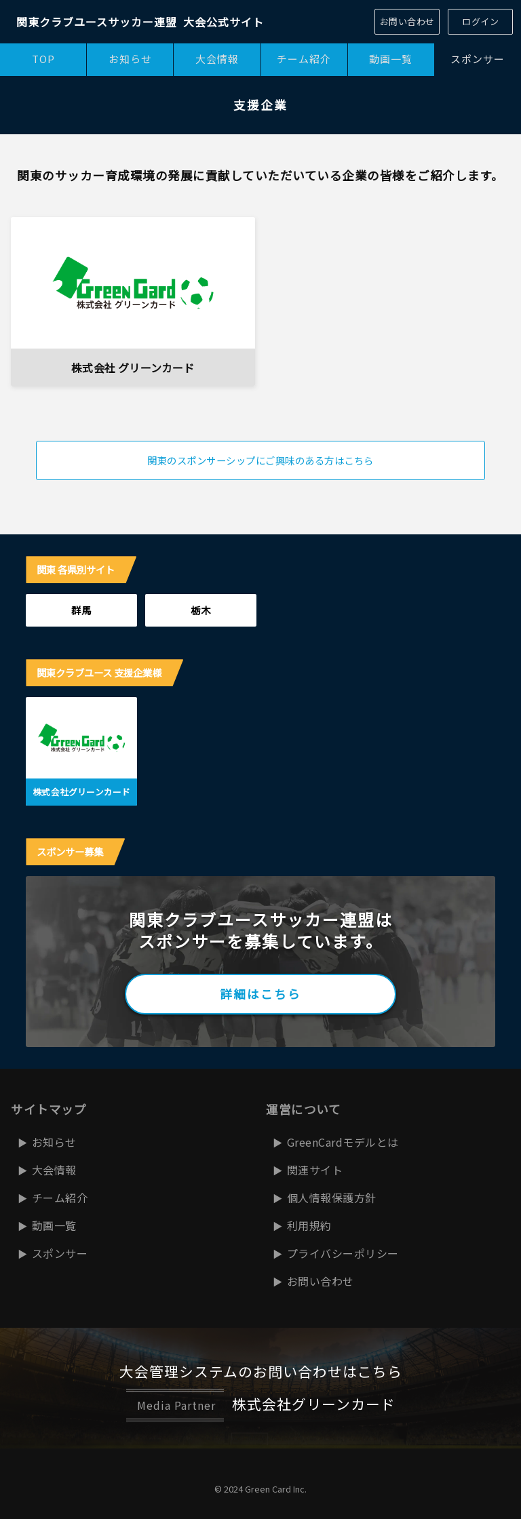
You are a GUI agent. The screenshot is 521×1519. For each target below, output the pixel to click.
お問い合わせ (407, 21)
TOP (43, 59)
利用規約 (309, 1225)
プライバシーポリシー (343, 1253)
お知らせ (130, 59)
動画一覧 (390, 59)
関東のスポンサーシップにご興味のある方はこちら (260, 460)
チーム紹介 (304, 59)
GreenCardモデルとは (343, 1142)
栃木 (201, 610)
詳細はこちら (260, 993)
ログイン (480, 21)
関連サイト (315, 1170)
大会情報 (217, 59)
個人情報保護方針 (332, 1197)
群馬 (81, 610)
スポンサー (60, 1253)
